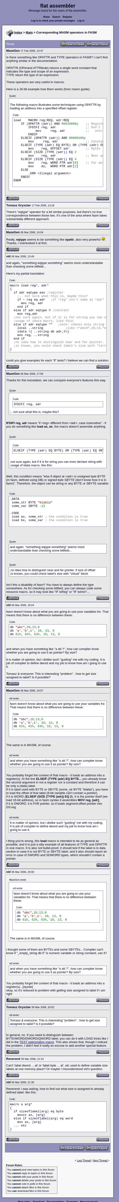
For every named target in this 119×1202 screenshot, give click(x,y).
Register (67, 17)
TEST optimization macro (36, 1042)
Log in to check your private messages (53, 20)
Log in (80, 20)
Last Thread (84, 1160)
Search (56, 17)
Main (29, 32)
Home (46, 17)
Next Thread (100, 1160)
